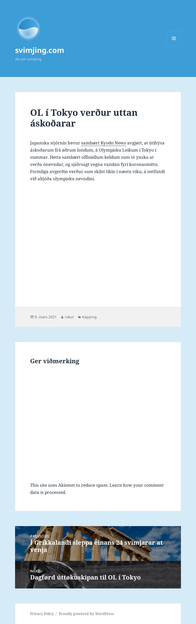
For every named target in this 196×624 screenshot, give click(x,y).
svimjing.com (39, 50)
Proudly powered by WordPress (86, 613)
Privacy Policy (42, 613)
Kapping (89, 316)
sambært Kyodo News (103, 143)
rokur (69, 316)
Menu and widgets (174, 45)
